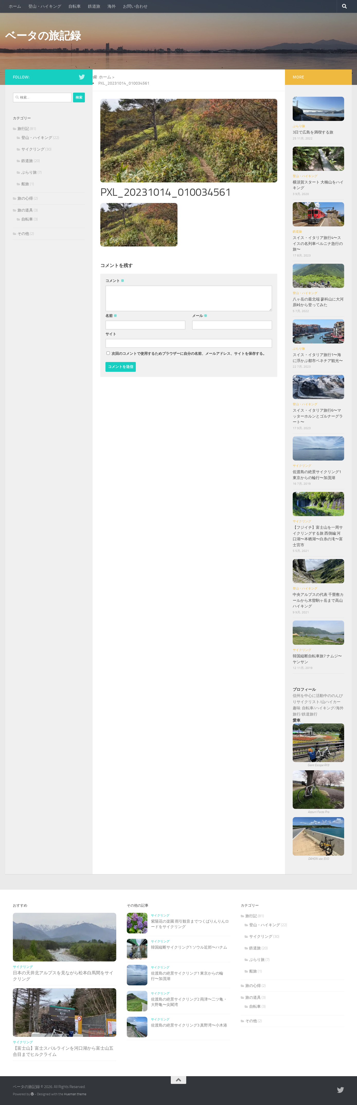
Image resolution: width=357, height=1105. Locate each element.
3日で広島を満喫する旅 (313, 132)
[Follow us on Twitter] (82, 77)
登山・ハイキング (44, 6)
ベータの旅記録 (43, 35)
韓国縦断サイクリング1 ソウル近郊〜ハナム (189, 947)
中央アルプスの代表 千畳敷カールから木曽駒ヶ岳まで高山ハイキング (318, 600)
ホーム (15, 6)
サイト (110, 334)
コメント (114, 281)
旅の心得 (25, 198)
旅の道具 (25, 210)
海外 (112, 6)
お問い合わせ (135, 6)
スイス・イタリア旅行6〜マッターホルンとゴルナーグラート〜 (318, 416)
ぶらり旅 (29, 172)
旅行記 (23, 128)
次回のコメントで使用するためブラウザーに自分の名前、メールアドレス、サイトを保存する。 (189, 353)
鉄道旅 (94, 6)
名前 (111, 316)
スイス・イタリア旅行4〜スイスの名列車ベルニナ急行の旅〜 (318, 243)
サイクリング (32, 149)
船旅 (25, 184)
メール (199, 316)
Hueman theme (75, 1094)
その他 (23, 233)
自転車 (74, 6)
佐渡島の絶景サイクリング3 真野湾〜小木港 (189, 1025)
